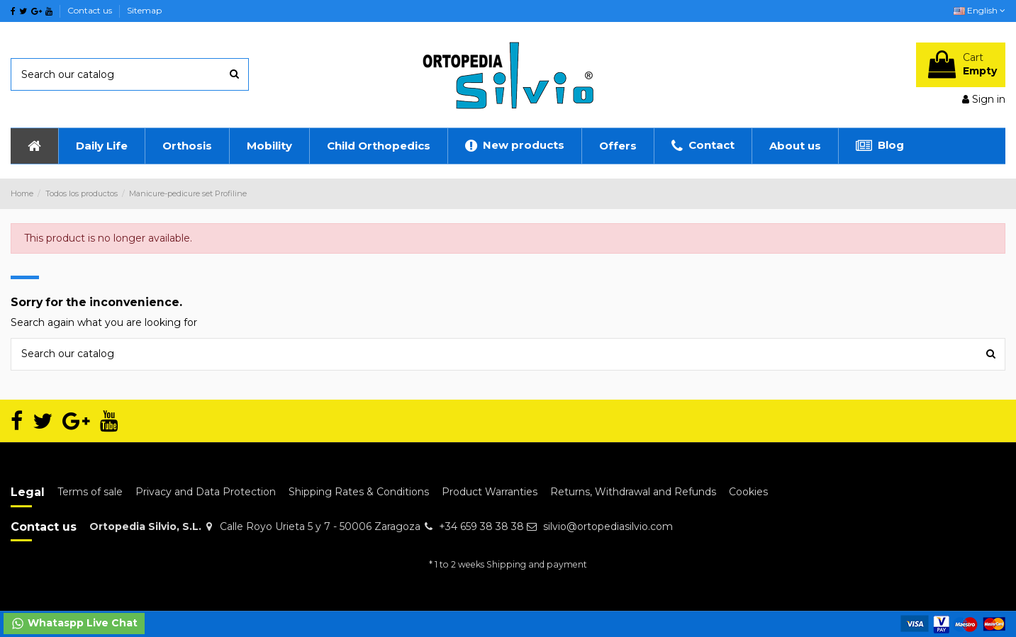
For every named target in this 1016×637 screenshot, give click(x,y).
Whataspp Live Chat (74, 623)
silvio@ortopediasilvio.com (608, 526)
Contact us (90, 10)
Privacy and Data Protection (205, 491)
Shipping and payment (536, 564)
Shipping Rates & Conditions (359, 491)
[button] (101, 146)
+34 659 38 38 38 (481, 526)
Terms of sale (90, 491)
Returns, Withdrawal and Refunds (633, 491)
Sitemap (144, 10)
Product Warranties (489, 491)
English (979, 10)
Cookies (748, 491)
